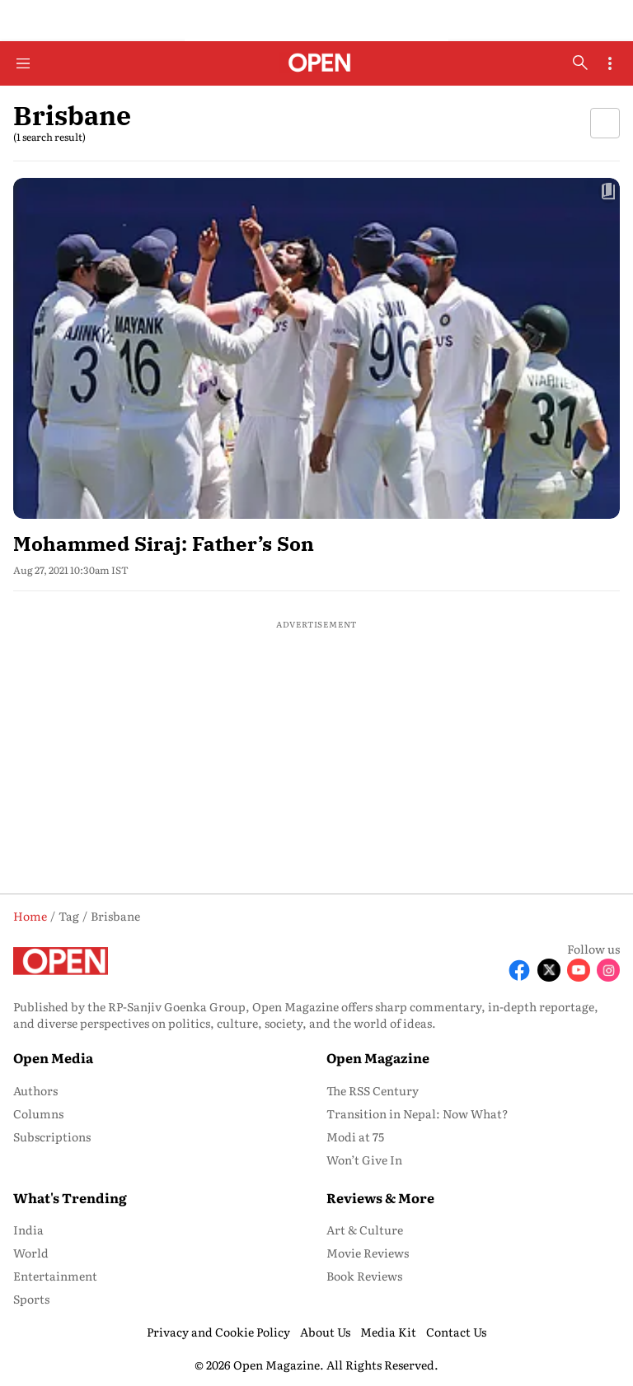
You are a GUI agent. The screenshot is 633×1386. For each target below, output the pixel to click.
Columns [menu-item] (38, 1113)
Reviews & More (380, 1197)
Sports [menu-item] (31, 1298)
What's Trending (70, 1197)
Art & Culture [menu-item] (364, 1229)
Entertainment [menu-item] (55, 1275)
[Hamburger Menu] (23, 63)
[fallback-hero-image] (316, 348)
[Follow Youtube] (578, 970)
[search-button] (580, 62)
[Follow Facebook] (519, 970)
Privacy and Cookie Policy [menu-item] (218, 1331)
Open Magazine (377, 1057)
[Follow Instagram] (608, 970)
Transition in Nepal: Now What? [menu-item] (417, 1113)
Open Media (53, 1057)
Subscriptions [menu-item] (52, 1136)
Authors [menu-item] (35, 1090)
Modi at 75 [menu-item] (355, 1136)
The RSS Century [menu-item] (372, 1090)
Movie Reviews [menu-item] (367, 1252)
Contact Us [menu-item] (456, 1331)
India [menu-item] (28, 1229)
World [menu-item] (31, 1252)
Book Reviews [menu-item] (364, 1275)
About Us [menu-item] (325, 1331)
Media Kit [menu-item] (388, 1331)
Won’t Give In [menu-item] (364, 1159)
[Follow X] (548, 970)
